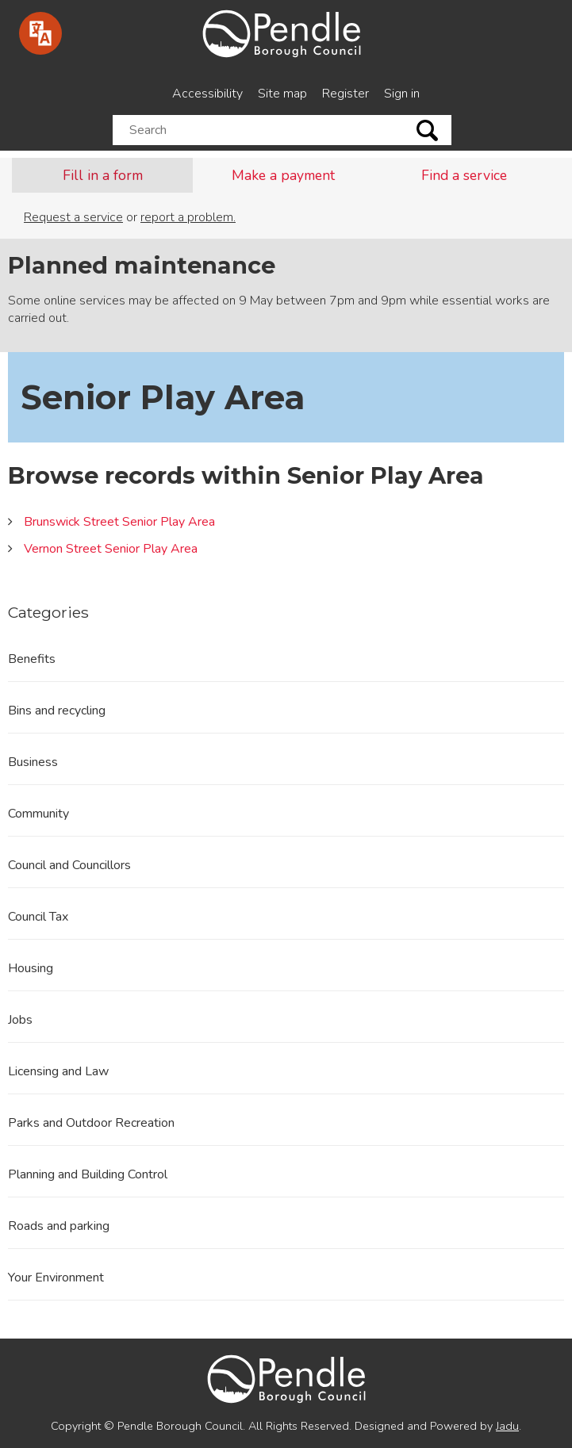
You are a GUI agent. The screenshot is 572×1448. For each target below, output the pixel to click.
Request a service (73, 217)
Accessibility (207, 93)
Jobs (20, 1020)
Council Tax (38, 916)
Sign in (402, 93)
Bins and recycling (57, 710)
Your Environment (56, 1277)
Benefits (32, 659)
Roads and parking (58, 1226)
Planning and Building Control (87, 1174)
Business (33, 762)
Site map (282, 93)
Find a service (464, 175)
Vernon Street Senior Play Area (111, 548)
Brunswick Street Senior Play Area (119, 522)
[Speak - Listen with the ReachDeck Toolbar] (40, 33)
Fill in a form (103, 175)
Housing (30, 968)
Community (38, 813)
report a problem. (188, 217)
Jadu (507, 1426)
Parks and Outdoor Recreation (91, 1123)
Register (345, 93)
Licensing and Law (58, 1071)
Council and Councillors (69, 865)
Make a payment (283, 175)
